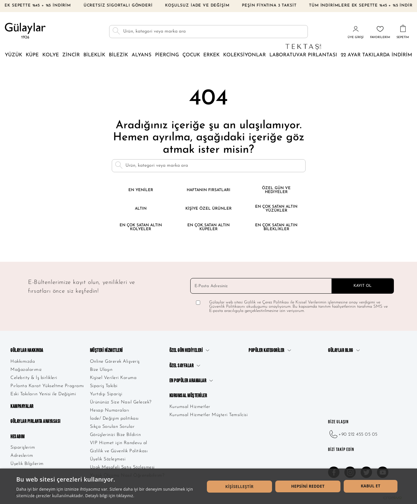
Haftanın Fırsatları (208, 190)
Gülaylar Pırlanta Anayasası (35, 421)
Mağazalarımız (26, 369)
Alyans (141, 55)
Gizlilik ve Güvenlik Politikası (119, 451)
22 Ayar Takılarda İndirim (376, 55)
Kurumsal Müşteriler (188, 396)
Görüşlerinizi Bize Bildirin (115, 434)
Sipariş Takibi (104, 386)
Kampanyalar (22, 406)
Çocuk (191, 55)
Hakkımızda (22, 361)
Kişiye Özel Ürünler (208, 209)
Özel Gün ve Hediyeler (276, 190)
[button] (239, 487)
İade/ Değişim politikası (114, 418)
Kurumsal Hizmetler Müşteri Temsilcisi (208, 415)
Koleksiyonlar (244, 55)
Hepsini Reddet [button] (308, 486)
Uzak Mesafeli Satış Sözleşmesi (122, 467)
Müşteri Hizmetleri (106, 350)
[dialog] (208, 486)
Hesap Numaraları (109, 410)
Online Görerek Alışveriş (115, 361)
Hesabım (17, 437)
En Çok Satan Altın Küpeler (208, 227)
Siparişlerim (22, 447)
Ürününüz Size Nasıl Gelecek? (120, 402)
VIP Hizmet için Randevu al (118, 443)
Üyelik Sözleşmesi (108, 459)
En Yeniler (140, 190)
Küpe (32, 55)
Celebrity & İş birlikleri (33, 377)
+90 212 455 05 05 (353, 434)
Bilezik (118, 55)
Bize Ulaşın (101, 369)
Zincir (71, 55)
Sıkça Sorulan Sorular (112, 426)
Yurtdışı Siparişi (106, 394)
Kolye (50, 55)
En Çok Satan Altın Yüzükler (276, 209)
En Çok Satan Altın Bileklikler (276, 227)
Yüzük (13, 55)
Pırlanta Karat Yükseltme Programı (47, 386)
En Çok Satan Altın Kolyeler (141, 227)
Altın (141, 209)
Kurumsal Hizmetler (189, 406)
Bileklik (94, 55)
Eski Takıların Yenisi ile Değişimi (43, 394)
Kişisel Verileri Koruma (113, 377)
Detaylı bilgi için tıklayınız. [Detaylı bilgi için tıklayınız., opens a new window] (109, 495)
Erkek (211, 55)
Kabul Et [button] (370, 486)
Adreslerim (21, 455)
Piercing (167, 55)
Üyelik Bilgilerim (27, 463)
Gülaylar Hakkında (26, 350)
